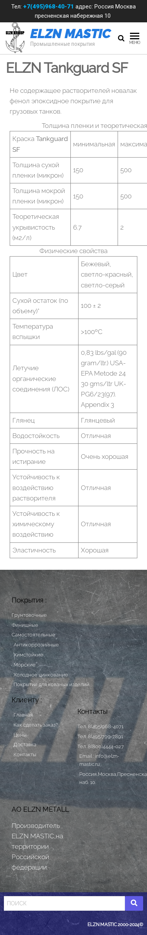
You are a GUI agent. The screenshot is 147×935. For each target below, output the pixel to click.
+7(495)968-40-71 (48, 6)
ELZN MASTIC (70, 33)
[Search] (64, 903)
